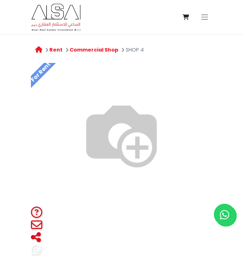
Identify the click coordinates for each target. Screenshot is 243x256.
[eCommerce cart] (185, 17)
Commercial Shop (94, 49)
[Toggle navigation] (204, 17)
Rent (56, 49)
